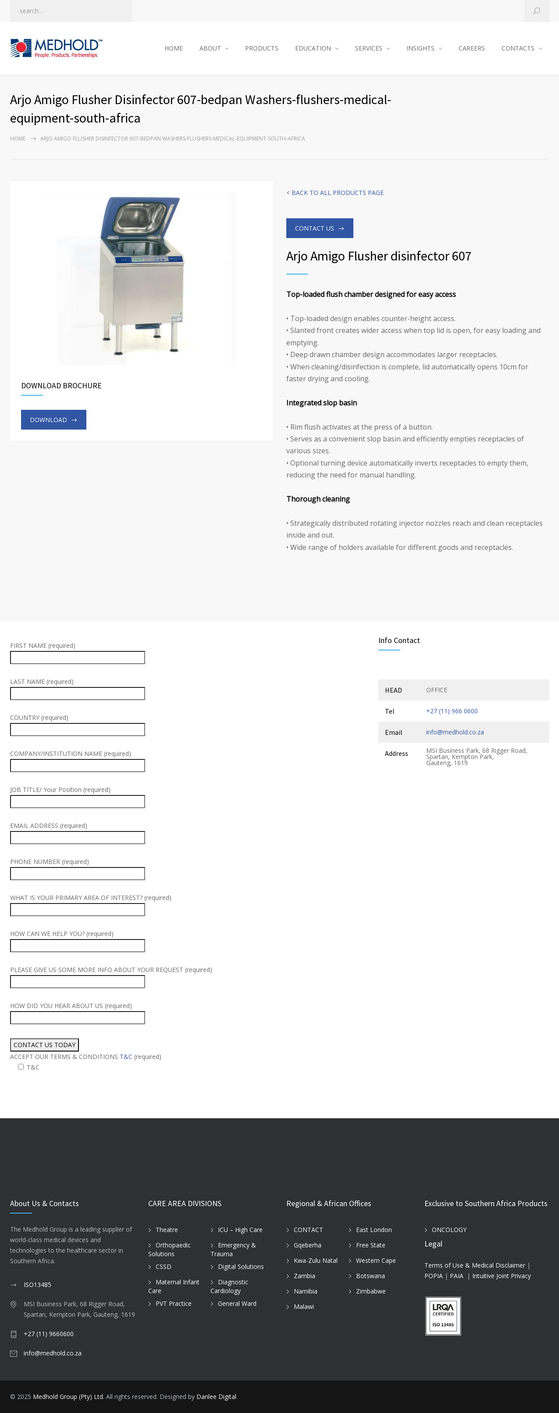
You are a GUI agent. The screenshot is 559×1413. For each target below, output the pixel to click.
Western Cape (376, 1260)
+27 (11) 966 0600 (452, 711)
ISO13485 (37, 1284)
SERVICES (368, 48)
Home (17, 138)
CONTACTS (518, 48)
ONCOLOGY (449, 1229)
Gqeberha (307, 1245)
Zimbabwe (371, 1291)
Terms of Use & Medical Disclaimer (474, 1265)
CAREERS (472, 48)
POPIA (433, 1276)
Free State (370, 1245)
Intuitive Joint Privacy (501, 1276)
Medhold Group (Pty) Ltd (68, 1396)
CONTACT (308, 1229)
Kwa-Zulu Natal (316, 1260)
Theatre (167, 1229)
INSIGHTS (420, 48)
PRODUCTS (261, 48)
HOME (173, 48)
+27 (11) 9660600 (49, 1334)
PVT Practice (174, 1303)
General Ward (237, 1303)
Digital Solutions (241, 1266)
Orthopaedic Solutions (169, 1249)
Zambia (304, 1276)
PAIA (456, 1276)
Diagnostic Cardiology (229, 1286)
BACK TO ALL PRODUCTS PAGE (338, 192)
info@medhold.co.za (455, 732)
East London (374, 1229)
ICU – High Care (240, 1229)
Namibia (305, 1291)
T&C (126, 1056)
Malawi (304, 1306)
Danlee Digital (216, 1396)
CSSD (163, 1266)
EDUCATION (313, 48)
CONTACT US (314, 228)
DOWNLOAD (48, 420)
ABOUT (210, 48)
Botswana (370, 1276)
